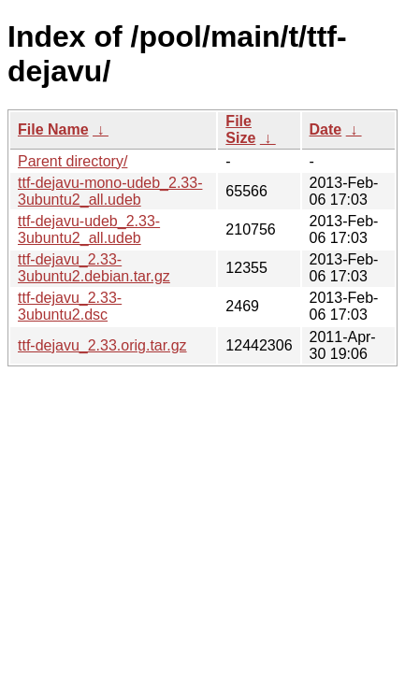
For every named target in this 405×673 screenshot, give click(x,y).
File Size (240, 129)
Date (326, 129)
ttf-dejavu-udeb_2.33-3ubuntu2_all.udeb (89, 229)
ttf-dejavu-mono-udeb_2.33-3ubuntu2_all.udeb (110, 191)
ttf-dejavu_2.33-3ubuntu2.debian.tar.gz (94, 267)
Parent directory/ (72, 161)
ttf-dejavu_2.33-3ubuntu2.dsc (70, 306)
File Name (53, 129)
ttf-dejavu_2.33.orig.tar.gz (102, 345)
